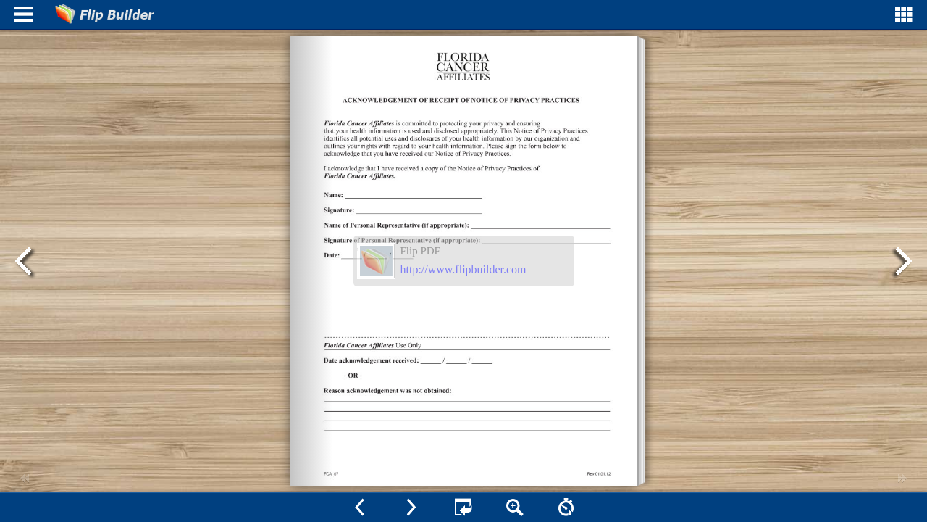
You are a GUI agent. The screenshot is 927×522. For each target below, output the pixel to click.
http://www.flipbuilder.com (463, 269)
